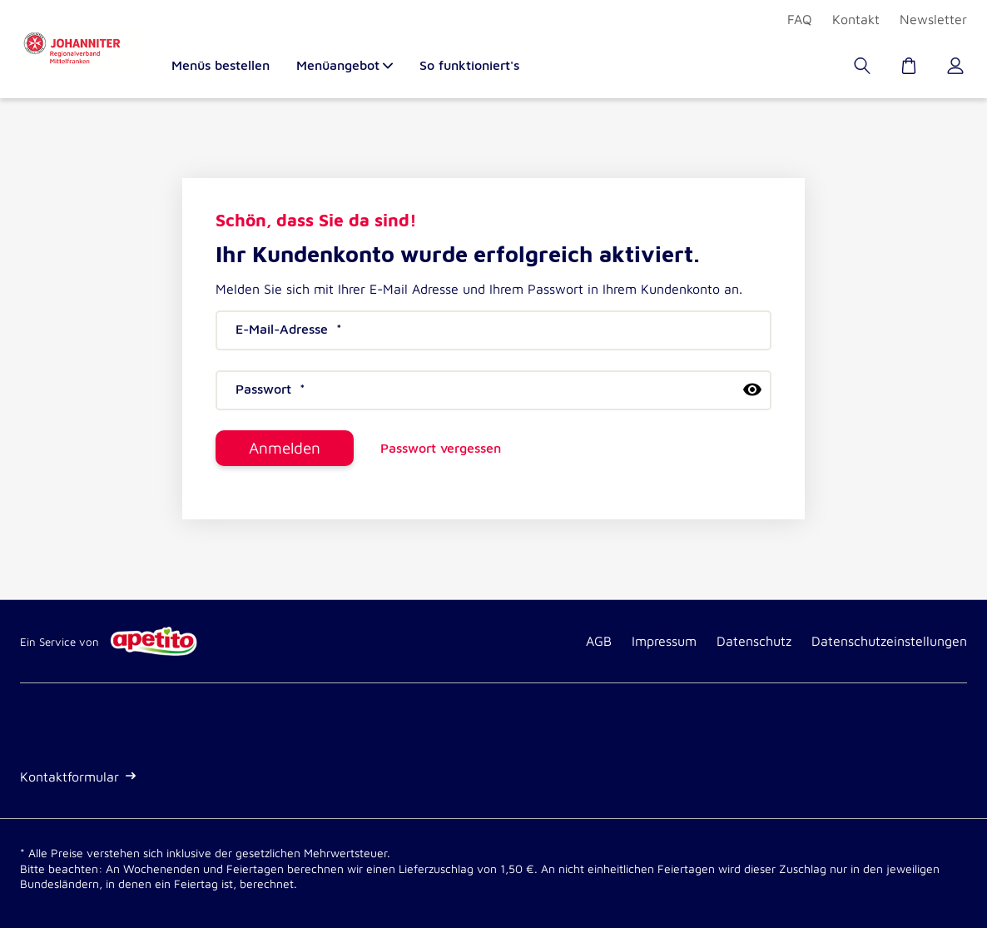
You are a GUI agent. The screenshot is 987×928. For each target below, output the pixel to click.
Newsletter (933, 19)
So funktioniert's (469, 65)
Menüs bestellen (220, 65)
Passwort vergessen (440, 448)
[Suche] (864, 70)
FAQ (799, 19)
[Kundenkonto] (957, 70)
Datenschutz (754, 640)
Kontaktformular (78, 776)
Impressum (664, 640)
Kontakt (856, 19)
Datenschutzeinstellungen (889, 640)
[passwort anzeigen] (752, 389)
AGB (599, 640)
